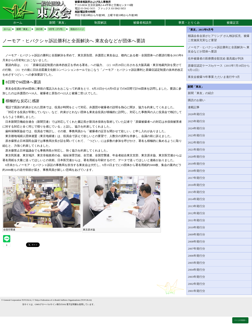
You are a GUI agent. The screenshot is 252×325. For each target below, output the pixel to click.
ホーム (17, 22)
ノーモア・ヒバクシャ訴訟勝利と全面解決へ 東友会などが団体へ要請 (218, 49)
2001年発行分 (196, 291)
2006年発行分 (196, 255)
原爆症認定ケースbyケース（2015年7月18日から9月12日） (219, 67)
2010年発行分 (196, 227)
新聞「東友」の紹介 (201, 93)
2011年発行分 (196, 220)
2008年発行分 (196, 241)
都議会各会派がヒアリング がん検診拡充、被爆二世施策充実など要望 (218, 38)
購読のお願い (196, 100)
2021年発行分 (196, 149)
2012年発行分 (196, 213)
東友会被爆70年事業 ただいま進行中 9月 (214, 76)
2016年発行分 (196, 185)
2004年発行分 (196, 269)
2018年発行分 (196, 170)
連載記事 (193, 107)
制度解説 (100, 22)
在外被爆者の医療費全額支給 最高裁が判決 (215, 58)
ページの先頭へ (240, 320)
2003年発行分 (196, 276)
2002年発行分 (196, 283)
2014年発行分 (196, 199)
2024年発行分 (196, 128)
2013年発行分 (196, 206)
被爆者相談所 (142, 22)
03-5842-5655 (88, 8)
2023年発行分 (196, 135)
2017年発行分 (196, 177)
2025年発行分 (196, 121)
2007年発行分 (196, 248)
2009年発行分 (196, 234)
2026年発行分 (196, 114)
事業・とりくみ (189, 22)
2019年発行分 (196, 163)
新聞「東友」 (58, 22)
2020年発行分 (196, 156)
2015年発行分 (196, 192)
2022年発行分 (196, 142)
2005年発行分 (196, 262)
